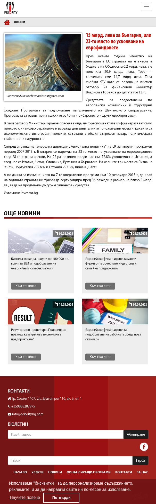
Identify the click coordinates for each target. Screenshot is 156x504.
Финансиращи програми (89, 472)
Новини (19, 22)
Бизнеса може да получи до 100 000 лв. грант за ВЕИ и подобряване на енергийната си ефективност (40, 263)
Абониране (136, 435)
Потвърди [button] (61, 497)
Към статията (25, 286)
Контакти (123, 472)
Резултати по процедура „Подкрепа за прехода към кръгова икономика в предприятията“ (38, 334)
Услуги (37, 472)
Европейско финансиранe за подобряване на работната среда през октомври (113, 334)
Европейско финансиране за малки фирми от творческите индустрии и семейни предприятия (110, 263)
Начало (20, 472)
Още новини (22, 213)
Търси (140, 461)
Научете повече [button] (25, 497)
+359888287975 (23, 407)
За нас (142, 472)
